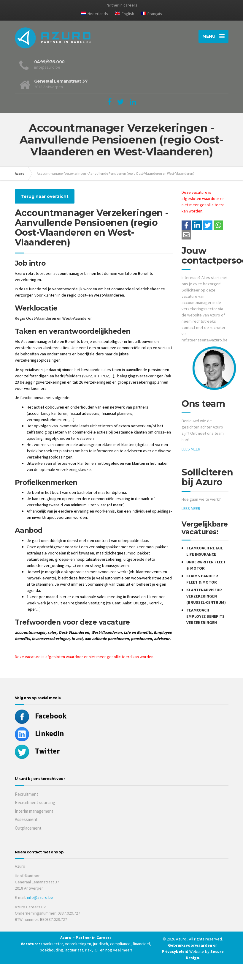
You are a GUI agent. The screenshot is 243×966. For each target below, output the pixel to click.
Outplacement (28, 830)
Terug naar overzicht (45, 198)
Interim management (34, 813)
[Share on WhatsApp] (218, 227)
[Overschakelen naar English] (124, 15)
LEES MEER (191, 451)
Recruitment (26, 796)
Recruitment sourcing (35, 804)
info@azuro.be (40, 899)
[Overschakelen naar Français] (151, 15)
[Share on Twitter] (207, 227)
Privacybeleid (175, 953)
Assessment (26, 821)
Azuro (19, 175)
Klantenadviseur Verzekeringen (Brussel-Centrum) (206, 598)
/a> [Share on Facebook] (186, 227)
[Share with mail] (186, 237)
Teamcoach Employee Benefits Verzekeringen (205, 618)
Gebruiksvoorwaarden (190, 947)
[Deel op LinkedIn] (197, 227)
